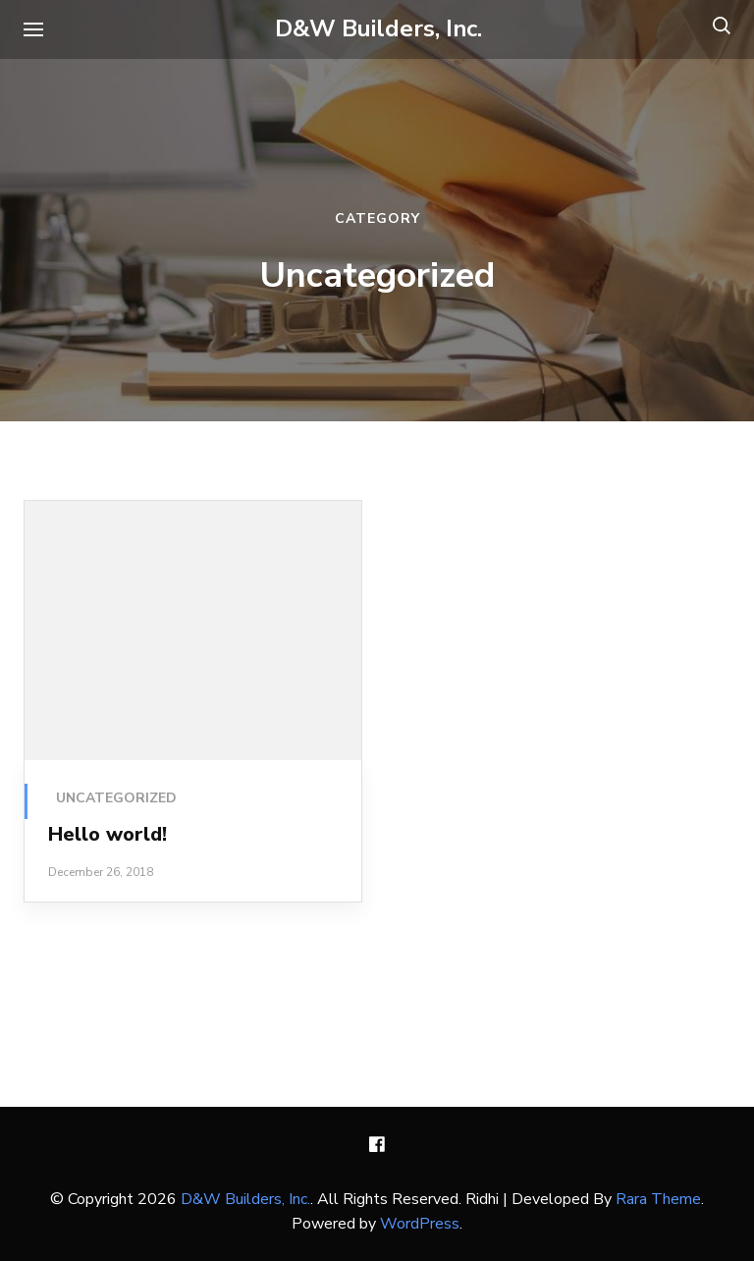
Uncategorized (116, 798)
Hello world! (107, 834)
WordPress (419, 1223)
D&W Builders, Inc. (378, 28)
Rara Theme (658, 1199)
